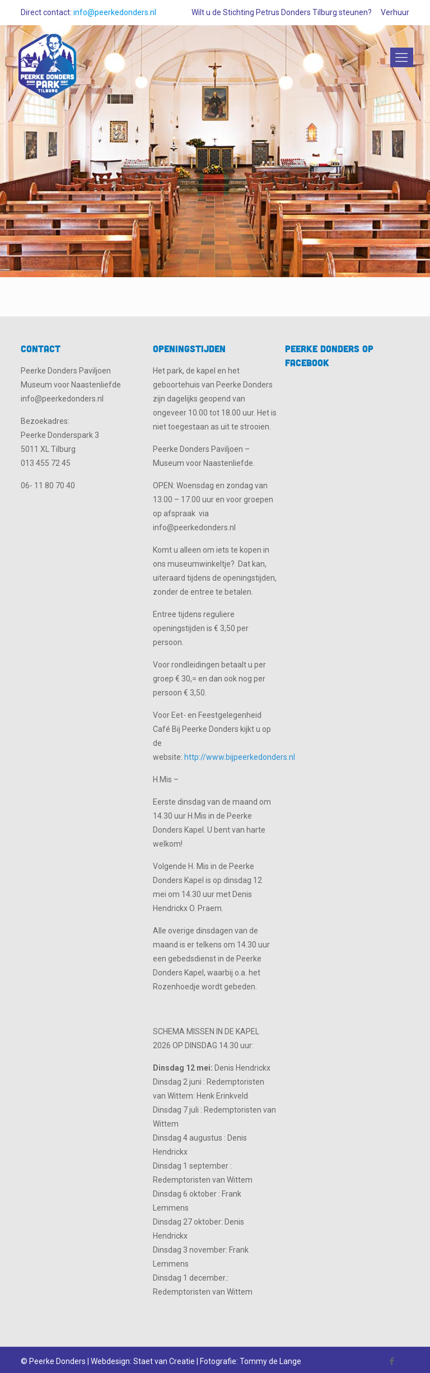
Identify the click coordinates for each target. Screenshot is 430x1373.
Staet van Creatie (164, 1361)
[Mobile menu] (399, 57)
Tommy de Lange (270, 1361)
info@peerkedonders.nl (114, 12)
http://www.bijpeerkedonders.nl (239, 757)
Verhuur (395, 12)
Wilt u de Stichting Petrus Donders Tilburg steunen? (281, 12)
